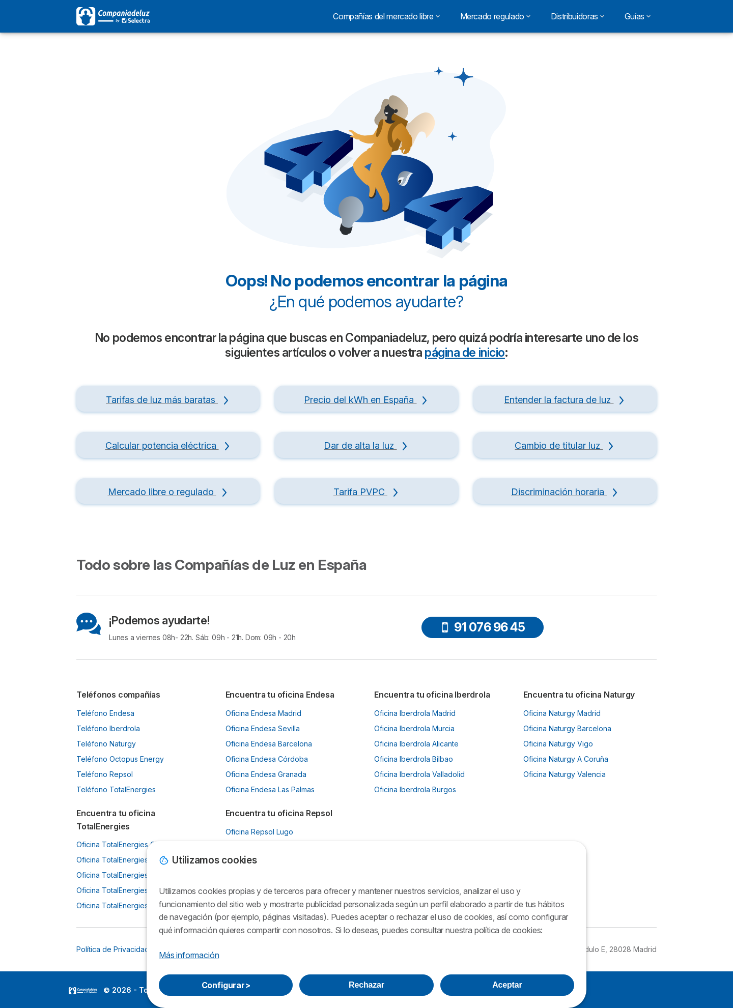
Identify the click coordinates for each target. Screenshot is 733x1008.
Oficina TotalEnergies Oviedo (125, 859)
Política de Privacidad (112, 949)
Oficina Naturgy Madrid (562, 713)
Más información (189, 955)
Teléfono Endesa (105, 713)
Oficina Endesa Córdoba (266, 759)
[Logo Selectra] (113, 16)
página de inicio (465, 352)
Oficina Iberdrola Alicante (416, 743)
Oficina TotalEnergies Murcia (124, 890)
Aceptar (507, 985)
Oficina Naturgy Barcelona (567, 728)
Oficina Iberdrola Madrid (415, 713)
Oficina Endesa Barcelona (268, 743)
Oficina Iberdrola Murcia (414, 728)
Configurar (226, 985)
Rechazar (366, 985)
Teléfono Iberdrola (108, 728)
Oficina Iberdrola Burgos (415, 789)
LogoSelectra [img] (83, 990)
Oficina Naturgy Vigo (558, 743)
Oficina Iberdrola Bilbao (413, 759)
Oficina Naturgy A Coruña (565, 759)
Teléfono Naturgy (106, 743)
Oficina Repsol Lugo (259, 831)
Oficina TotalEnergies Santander (130, 905)
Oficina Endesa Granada (265, 774)
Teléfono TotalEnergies (116, 789)
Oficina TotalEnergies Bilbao (123, 875)
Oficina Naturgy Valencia (564, 774)
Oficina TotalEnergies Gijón (121, 844)
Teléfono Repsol (104, 774)
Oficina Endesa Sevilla (262, 728)
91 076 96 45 (482, 627)
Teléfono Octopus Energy (120, 759)
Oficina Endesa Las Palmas (270, 789)
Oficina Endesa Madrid (263, 713)
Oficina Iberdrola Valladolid (419, 774)
